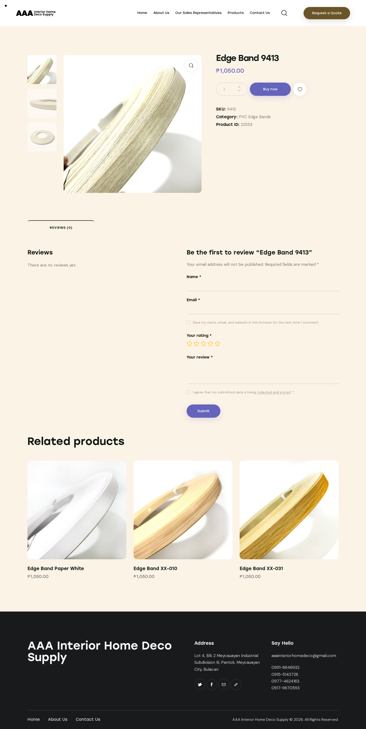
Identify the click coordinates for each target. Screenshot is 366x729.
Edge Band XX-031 (261, 568)
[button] (191, 65)
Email (193, 300)
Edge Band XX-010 (155, 568)
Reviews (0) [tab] (61, 227)
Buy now (270, 89)
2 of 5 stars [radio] (196, 343)
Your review (200, 357)
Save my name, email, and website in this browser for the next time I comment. (256, 322)
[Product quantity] (231, 89)
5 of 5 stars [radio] (217, 343)
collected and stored (274, 392)
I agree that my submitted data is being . (243, 392)
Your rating (199, 335)
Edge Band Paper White (55, 568)
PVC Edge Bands (255, 116)
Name (194, 276)
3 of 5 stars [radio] (203, 343)
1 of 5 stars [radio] (189, 343)
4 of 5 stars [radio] (210, 343)
